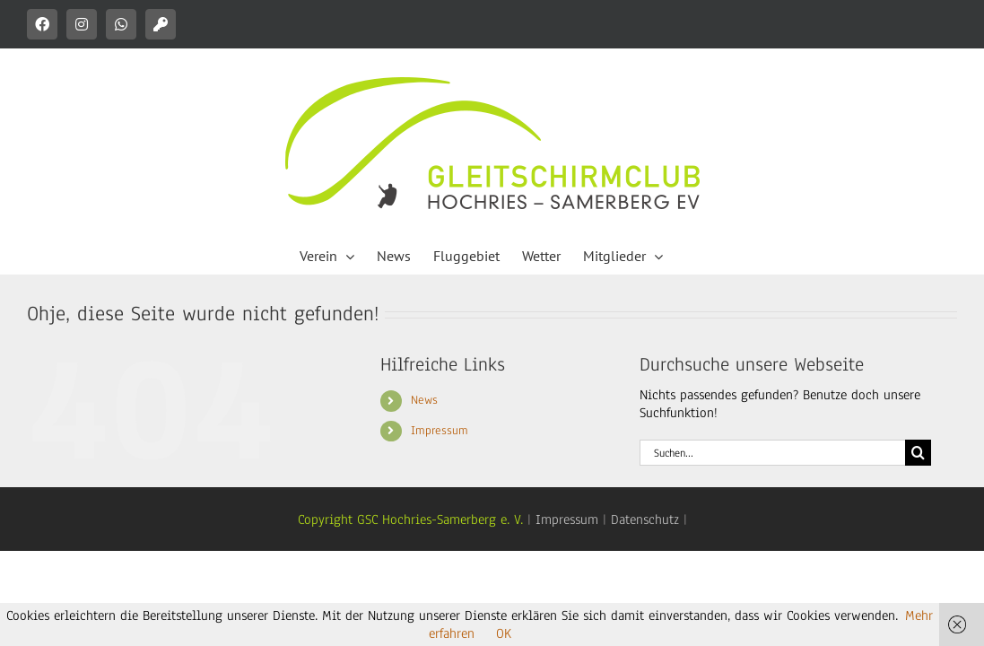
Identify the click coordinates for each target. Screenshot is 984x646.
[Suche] (918, 453)
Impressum (439, 431)
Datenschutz (645, 519)
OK (503, 633)
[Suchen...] (773, 453)
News (424, 400)
